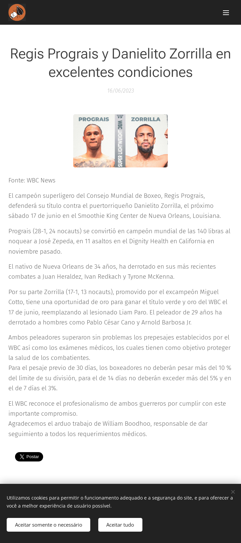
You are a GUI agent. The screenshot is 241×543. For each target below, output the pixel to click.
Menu (226, 12)
